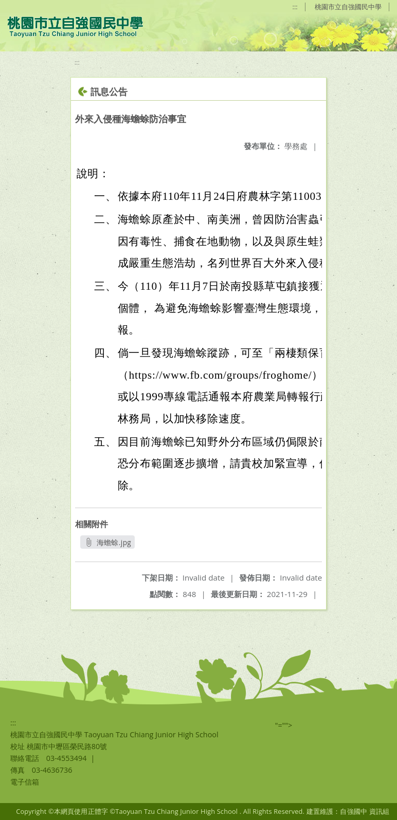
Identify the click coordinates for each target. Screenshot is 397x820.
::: (295, 6)
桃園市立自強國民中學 (348, 6)
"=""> (284, 725)
